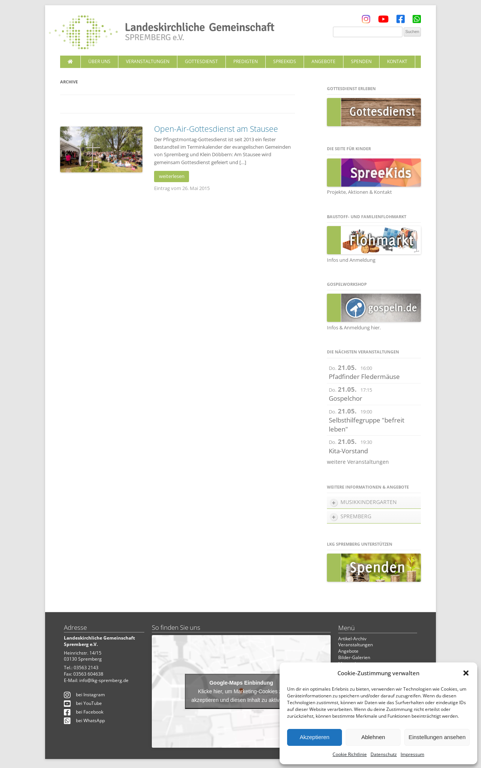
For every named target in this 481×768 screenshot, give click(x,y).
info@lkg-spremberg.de (104, 680)
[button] (466, 673)
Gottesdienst (201, 61)
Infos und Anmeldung (351, 260)
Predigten (245, 61)
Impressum (412, 754)
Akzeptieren (314, 737)
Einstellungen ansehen (437, 737)
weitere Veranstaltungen (358, 461)
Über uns (99, 61)
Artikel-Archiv (352, 638)
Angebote (324, 61)
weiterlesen (172, 176)
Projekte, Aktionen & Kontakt (359, 192)
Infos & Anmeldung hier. (354, 327)
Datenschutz (384, 754)
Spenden (361, 61)
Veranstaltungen (147, 61)
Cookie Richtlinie (350, 754)
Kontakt (397, 61)
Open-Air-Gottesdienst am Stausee (216, 129)
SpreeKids (284, 61)
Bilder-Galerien (354, 657)
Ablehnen (373, 737)
